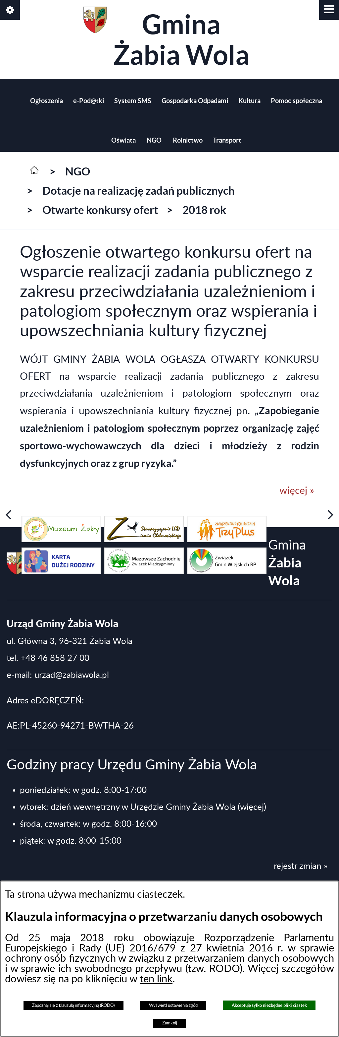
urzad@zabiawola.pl (71, 675)
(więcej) (252, 807)
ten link (156, 979)
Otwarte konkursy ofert (100, 210)
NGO (77, 171)
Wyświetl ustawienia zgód (173, 1005)
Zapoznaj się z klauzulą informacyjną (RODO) (73, 1005)
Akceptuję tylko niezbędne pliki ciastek (269, 1005)
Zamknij (169, 1023)
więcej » (296, 491)
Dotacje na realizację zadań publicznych (138, 190)
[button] (329, 10)
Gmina (166, 38)
